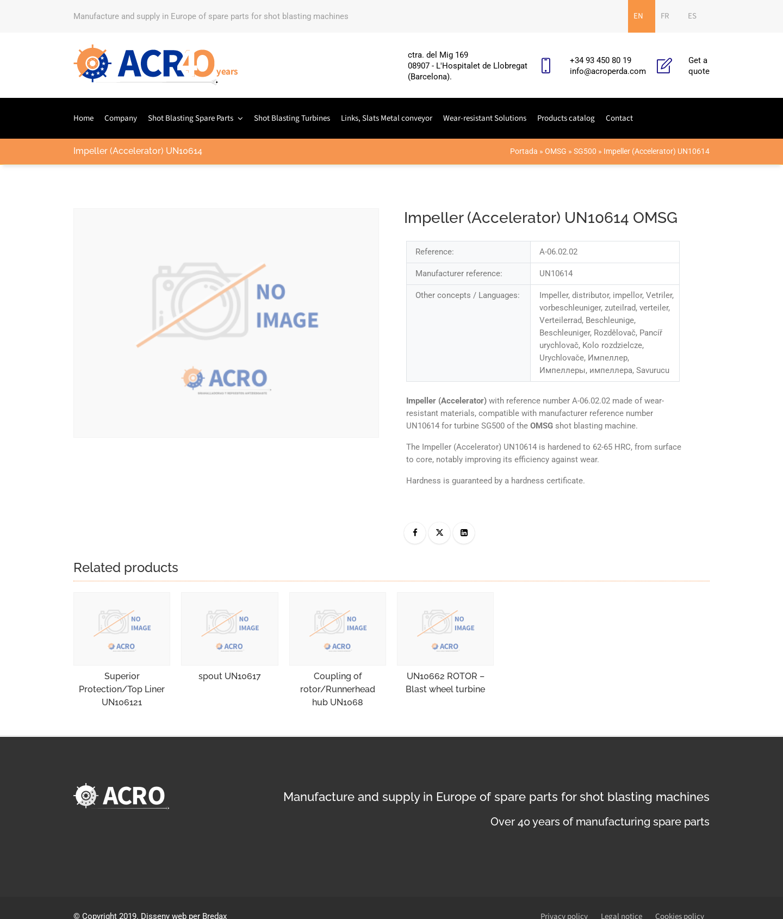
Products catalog (566, 118)
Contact (619, 118)
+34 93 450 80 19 (600, 60)
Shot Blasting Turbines (292, 118)
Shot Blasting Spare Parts (190, 118)
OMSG (556, 151)
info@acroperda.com (608, 71)
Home (83, 118)
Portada (524, 151)
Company (120, 118)
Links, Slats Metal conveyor (386, 118)
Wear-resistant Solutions (484, 118)
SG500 (585, 151)
